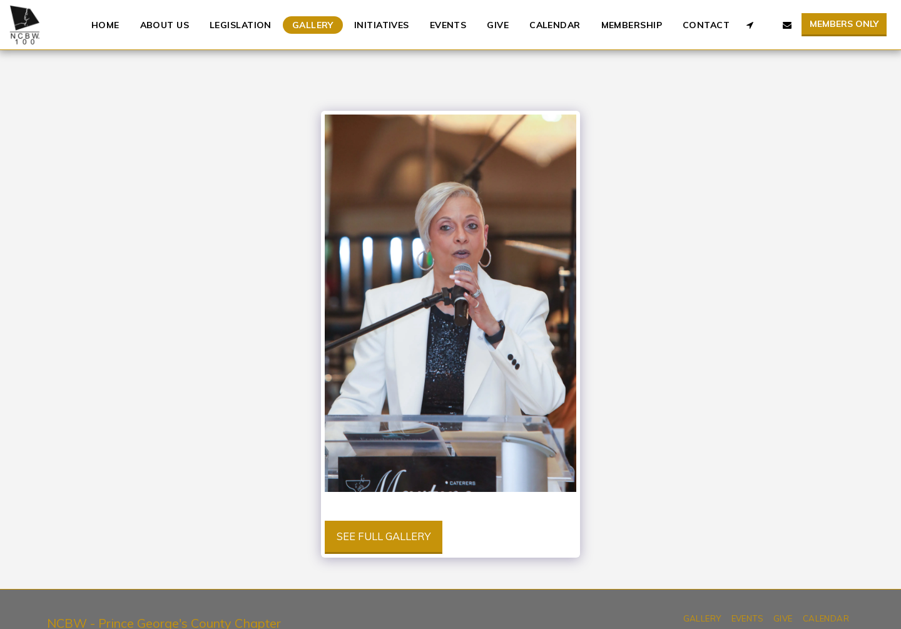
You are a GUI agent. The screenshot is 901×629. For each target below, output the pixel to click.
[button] (749, 25)
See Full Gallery (383, 536)
